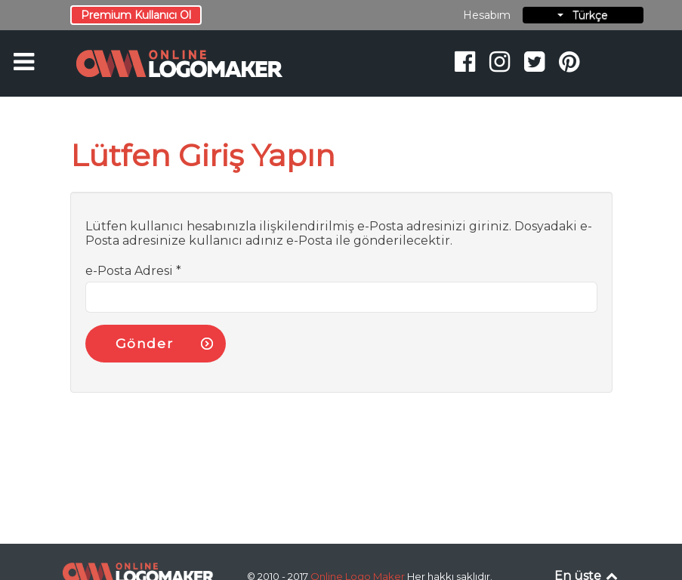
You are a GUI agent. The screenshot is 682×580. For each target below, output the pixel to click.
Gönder (145, 343)
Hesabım (487, 15)
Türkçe (582, 15)
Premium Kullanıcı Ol (136, 15)
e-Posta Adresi (133, 271)
